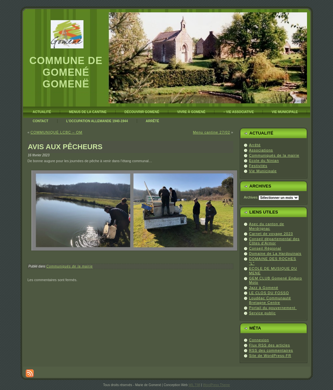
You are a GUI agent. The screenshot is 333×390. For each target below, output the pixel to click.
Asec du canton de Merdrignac (266, 226)
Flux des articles (269, 345)
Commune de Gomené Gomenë (65, 72)
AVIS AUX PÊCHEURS (65, 147)
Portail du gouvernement (273, 308)
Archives (251, 197)
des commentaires (271, 350)
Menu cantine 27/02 (211, 132)
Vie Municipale (263, 171)
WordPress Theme (216, 385)
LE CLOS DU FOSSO (269, 293)
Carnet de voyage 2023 (271, 234)
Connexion (259, 340)
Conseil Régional (265, 248)
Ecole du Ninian (264, 160)
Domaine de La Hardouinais (275, 253)
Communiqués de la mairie (69, 266)
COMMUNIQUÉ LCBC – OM (57, 132)
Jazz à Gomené (263, 288)
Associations (261, 150)
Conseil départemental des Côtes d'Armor (274, 241)
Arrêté (255, 145)
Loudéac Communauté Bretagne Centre (270, 300)
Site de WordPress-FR (270, 356)
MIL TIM (194, 385)
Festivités (258, 166)
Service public (262, 313)
